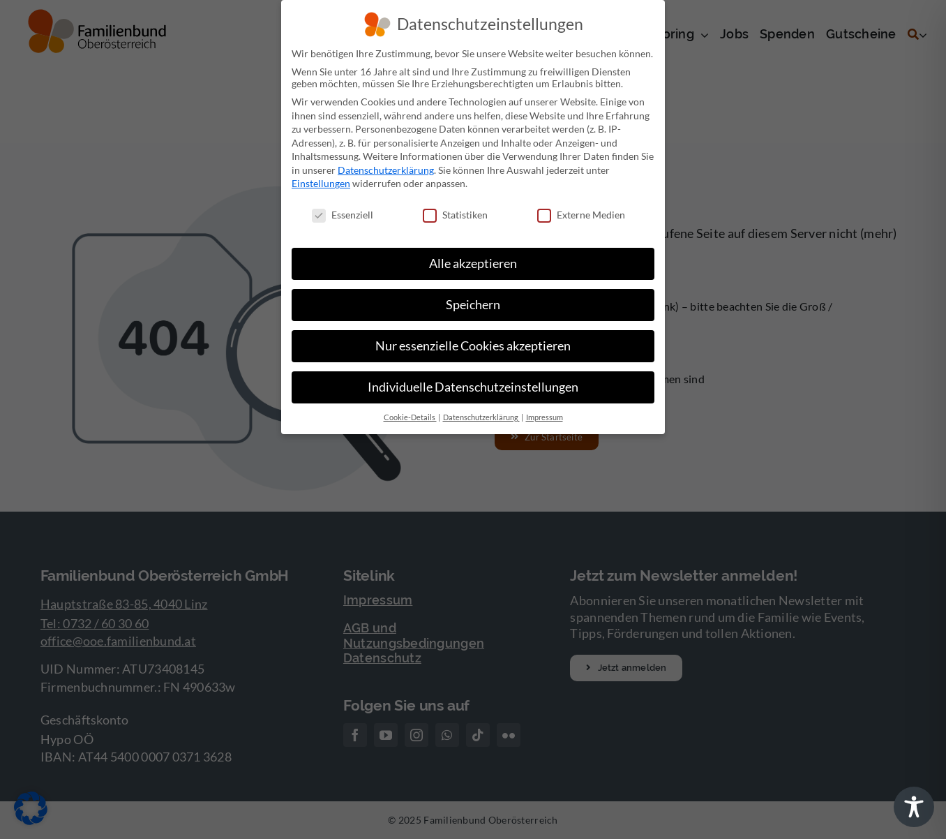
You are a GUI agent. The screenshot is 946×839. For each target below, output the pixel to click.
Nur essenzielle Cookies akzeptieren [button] (473, 346)
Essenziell (342, 215)
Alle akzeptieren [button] (473, 263)
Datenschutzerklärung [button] (481, 417)
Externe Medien (581, 215)
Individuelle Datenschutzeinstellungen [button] (473, 387)
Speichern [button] (473, 304)
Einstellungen (321, 183)
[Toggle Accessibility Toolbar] (914, 807)
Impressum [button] (544, 417)
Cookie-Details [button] (410, 417)
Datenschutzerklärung (386, 170)
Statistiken (455, 215)
